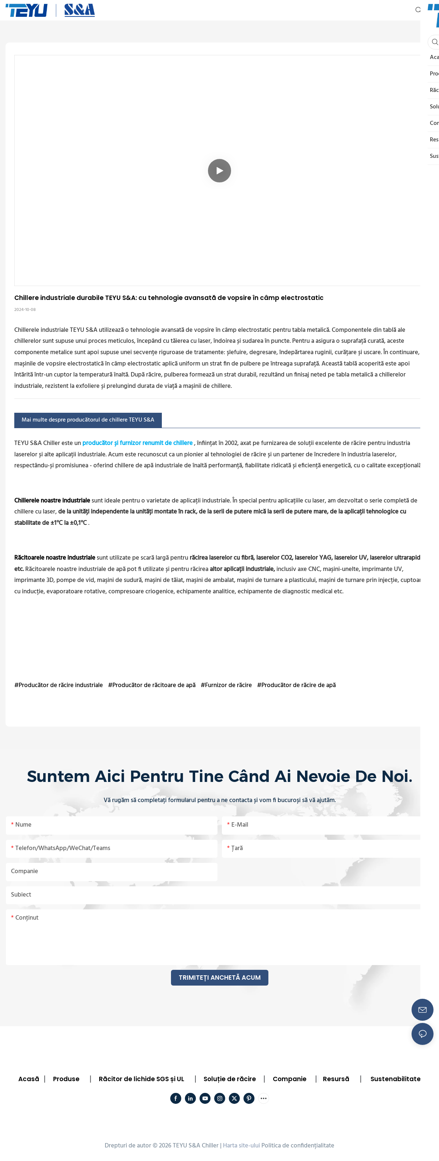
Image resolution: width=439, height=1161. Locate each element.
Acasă (28, 1079)
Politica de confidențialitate (297, 1146)
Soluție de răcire (230, 1079)
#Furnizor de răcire (226, 685)
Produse (66, 1079)
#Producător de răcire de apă (296, 685)
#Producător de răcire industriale (58, 685)
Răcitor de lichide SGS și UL (141, 1079)
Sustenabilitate (396, 1079)
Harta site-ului (241, 1146)
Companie (289, 1079)
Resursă (336, 1079)
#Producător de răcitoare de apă (152, 685)
